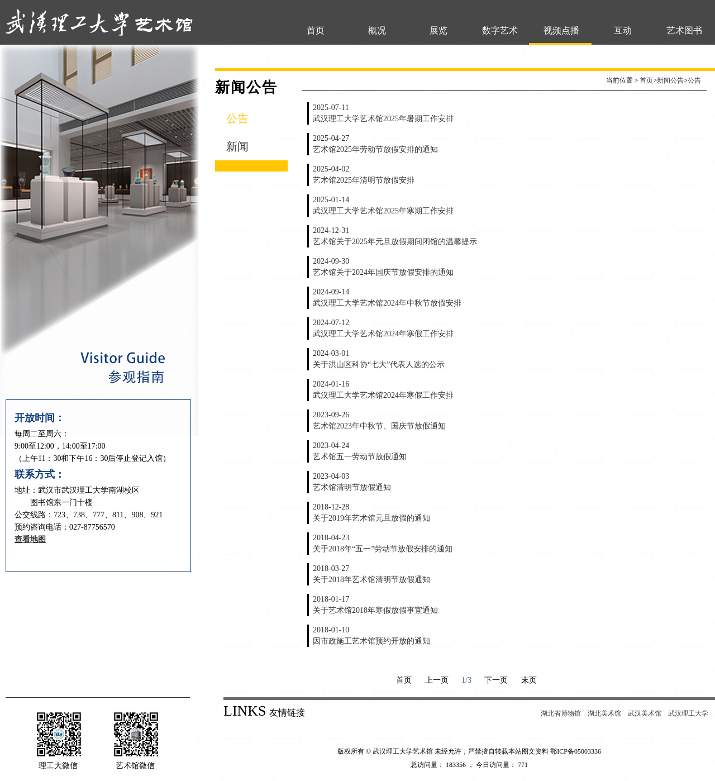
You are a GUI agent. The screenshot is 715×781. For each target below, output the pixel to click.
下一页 (496, 680)
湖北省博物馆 (561, 713)
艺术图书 (684, 30)
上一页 (437, 680)
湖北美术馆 (604, 713)
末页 (529, 680)
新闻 (237, 146)
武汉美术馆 (644, 713)
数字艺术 (500, 30)
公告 (237, 118)
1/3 (466, 680)
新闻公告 (670, 80)
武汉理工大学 (688, 713)
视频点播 (561, 30)
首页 (316, 30)
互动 (623, 30)
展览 (438, 30)
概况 (377, 30)
